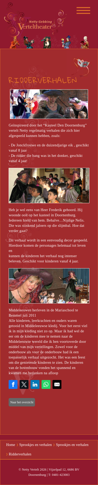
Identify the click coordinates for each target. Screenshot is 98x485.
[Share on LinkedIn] (35, 384)
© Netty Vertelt (29, 469)
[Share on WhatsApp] (46, 384)
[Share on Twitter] (24, 384)
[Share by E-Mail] (57, 384)
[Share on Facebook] (13, 384)
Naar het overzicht (21, 402)
